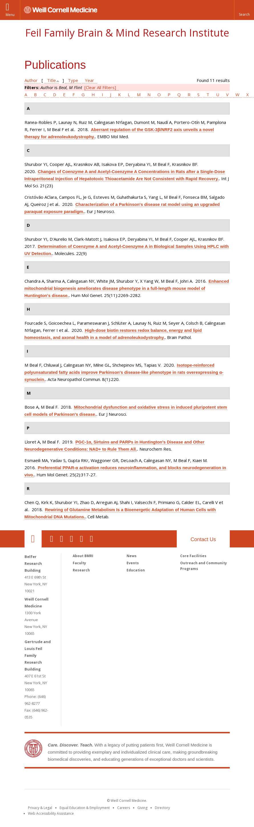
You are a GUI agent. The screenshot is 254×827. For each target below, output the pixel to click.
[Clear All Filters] (100, 87)
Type (73, 80)
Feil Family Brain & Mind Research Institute (127, 33)
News (132, 555)
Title (51, 80)
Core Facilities (193, 555)
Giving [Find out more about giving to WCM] (142, 807)
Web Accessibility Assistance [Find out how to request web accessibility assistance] (51, 813)
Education (136, 570)
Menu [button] (10, 14)
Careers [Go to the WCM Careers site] (123, 807)
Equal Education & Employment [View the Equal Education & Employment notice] (85, 807)
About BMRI (83, 555)
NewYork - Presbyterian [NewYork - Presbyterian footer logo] (174, 779)
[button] (244, 10)
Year (89, 80)
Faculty (79, 563)
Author (31, 80)
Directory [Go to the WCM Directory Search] (162, 807)
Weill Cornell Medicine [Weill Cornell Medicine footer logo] (85, 779)
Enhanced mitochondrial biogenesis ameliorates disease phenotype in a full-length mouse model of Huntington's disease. (127, 288)
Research (81, 570)
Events (133, 563)
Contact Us (203, 539)
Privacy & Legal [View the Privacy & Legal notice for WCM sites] (40, 807)
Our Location (33, 538)
